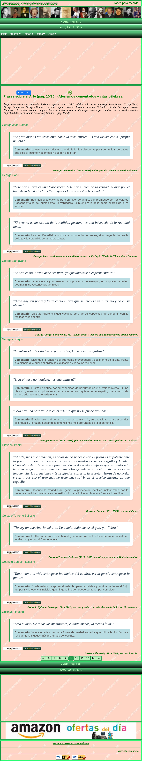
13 (87, 658)
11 (76, 658)
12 (82, 658)
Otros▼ (52, 34)
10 (71, 658)
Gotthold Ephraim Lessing (18, 561)
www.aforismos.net (128, 751)
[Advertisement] (71, 61)
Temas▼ (28, 34)
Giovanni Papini (12, 445)
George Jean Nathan (15, 125)
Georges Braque (12, 339)
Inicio (4, 34)
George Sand (10, 175)
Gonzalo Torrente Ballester (19, 515)
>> (98, 658)
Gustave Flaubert (13, 612)
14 (93, 658)
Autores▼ (15, 34)
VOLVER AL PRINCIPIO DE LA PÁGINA (71, 743)
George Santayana (14, 260)
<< (43, 658)
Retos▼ (40, 34)
